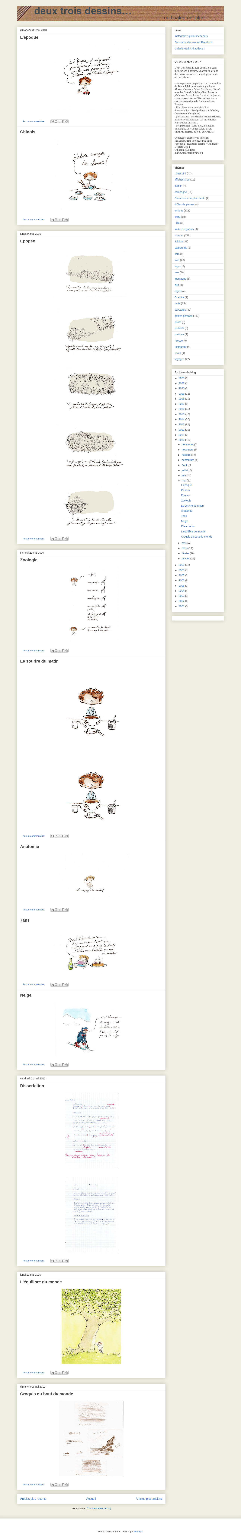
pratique (179, 334)
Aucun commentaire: (34, 121)
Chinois (27, 132)
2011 (182, 434)
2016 (182, 408)
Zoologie (28, 560)
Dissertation (32, 1085)
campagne (181, 192)
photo (178, 322)
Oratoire (179, 297)
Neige (25, 995)
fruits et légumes (184, 229)
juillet (185, 470)
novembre (188, 449)
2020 (182, 388)
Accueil (91, 1498)
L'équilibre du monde (41, 1282)
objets (178, 291)
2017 (182, 403)
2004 (182, 590)
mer (177, 272)
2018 (182, 398)
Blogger (138, 1531)
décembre (188, 444)
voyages (179, 359)
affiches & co (182, 179)
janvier (186, 558)
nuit (177, 284)
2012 (182, 429)
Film (177, 222)
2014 (182, 419)
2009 (182, 564)
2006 (182, 580)
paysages (180, 309)
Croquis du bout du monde (46, 1394)
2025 (182, 378)
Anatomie (29, 846)
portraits (179, 328)
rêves (178, 353)
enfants (179, 210)
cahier (178, 185)
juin (184, 475)
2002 (182, 600)
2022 (182, 383)
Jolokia (179, 241)
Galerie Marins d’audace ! (190, 48)
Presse (179, 340)
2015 (182, 414)
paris (177, 303)
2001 (182, 606)
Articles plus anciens (149, 1498)
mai (184, 480)
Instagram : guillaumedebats (191, 36)
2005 (182, 585)
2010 (182, 439)
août (185, 465)
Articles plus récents (33, 1498)
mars (185, 548)
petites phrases (183, 315)
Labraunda (181, 247)
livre (177, 260)
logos (178, 266)
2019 (182, 393)
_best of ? (180, 173)
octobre (186, 454)
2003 (182, 595)
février (186, 553)
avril (184, 543)
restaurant (180, 346)
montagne (180, 278)
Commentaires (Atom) (99, 1508)
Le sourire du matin (39, 661)
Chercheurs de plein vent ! (190, 198)
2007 (182, 575)
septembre (188, 459)
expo (177, 216)
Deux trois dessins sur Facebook (194, 42)
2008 (182, 570)
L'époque (29, 37)
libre (177, 253)
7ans (25, 920)
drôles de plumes (185, 204)
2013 (182, 424)
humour (179, 235)
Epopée (27, 241)
